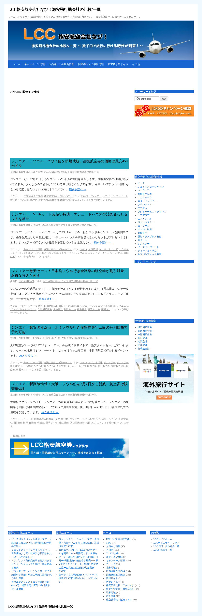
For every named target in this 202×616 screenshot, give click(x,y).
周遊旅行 (43, 199)
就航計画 (54, 199)
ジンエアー (95, 196)
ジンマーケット (67, 253)
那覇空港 (142, 345)
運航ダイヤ (52, 422)
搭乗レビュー (113, 581)
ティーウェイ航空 (147, 250)
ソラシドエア (145, 204)
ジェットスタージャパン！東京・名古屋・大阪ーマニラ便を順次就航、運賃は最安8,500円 (79, 543)
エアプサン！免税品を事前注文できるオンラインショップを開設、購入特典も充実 (31, 564)
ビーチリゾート (119, 196)
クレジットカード (108, 249)
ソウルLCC (83, 253)
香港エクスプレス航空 (149, 236)
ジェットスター (146, 222)
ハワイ (106, 196)
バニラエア (144, 190)
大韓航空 (115, 366)
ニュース (28, 419)
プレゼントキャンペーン (103, 253)
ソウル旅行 (102, 419)
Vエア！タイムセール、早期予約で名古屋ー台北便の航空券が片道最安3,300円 (78, 568)
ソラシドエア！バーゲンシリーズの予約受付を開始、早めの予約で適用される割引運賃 (31, 575)
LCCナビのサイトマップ (166, 542)
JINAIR (84, 196)
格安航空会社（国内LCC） (120, 585)
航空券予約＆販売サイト (119, 599)
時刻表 (40, 422)
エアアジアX (144, 218)
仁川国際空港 (30, 199)
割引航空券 (104, 366)
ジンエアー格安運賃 (47, 253)
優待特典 (58, 309)
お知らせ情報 (113, 546)
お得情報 (93, 249)
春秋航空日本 (145, 193)
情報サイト (112, 578)
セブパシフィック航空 (149, 254)
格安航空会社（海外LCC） (58, 196)
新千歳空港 (144, 348)
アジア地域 (112, 553)
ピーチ (141, 183)
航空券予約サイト (118, 64)
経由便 (63, 199)
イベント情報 (95, 362)
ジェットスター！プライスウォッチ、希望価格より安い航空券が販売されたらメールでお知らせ (31, 553)
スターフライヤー (147, 201)
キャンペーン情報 (34, 64)
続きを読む (77, 189)
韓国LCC (73, 199)
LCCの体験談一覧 (162, 549)
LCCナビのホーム (162, 539)
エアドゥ (142, 208)
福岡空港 (142, 341)
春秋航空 (142, 233)
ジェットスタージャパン (151, 186)
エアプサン (144, 225)
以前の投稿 (17, 435)
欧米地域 (111, 592)
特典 (120, 253)
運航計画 (64, 422)
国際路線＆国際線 (33, 196)
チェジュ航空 (145, 229)
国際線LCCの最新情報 (91, 64)
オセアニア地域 (114, 557)
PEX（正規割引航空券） (119, 539)
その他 (136, 64)
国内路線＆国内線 (115, 571)
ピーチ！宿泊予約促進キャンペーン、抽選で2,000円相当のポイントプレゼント (79, 578)
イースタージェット (148, 247)
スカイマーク (145, 197)
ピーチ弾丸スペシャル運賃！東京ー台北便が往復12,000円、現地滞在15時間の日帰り (31, 543)
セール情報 (27, 366)
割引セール (70, 309)
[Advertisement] (80, 79)
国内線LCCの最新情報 (61, 64)
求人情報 (111, 596)
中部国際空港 (145, 334)
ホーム (16, 64)
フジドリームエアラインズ (152, 211)
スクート (142, 240)
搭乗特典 (82, 309)
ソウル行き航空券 (56, 366)
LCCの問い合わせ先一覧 (166, 546)
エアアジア (144, 215)
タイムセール (74, 366)
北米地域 (111, 567)
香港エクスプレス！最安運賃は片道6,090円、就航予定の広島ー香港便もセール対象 (30, 585)
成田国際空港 (145, 327)
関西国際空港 (77, 422)
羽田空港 (142, 338)
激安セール (94, 309)
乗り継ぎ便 (16, 199)
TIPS (108, 542)
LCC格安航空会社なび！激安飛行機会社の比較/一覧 (54, 9)
